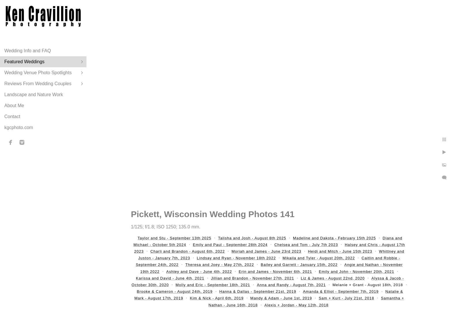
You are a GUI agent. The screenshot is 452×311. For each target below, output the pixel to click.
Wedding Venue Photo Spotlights (38, 72)
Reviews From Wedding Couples (37, 83)
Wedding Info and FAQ (27, 50)
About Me (14, 105)
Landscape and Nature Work (33, 94)
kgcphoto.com (18, 127)
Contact (12, 116)
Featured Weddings (24, 61)
